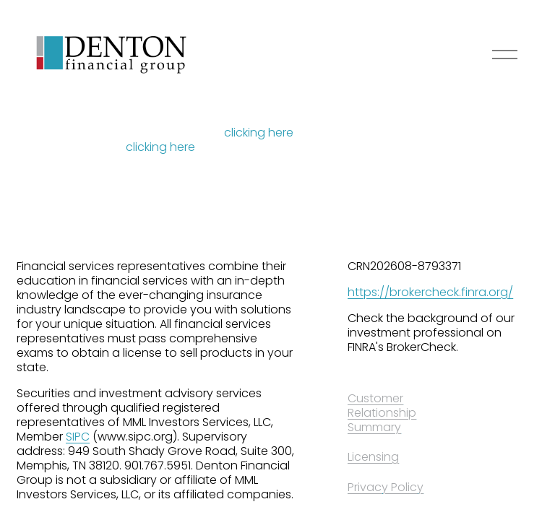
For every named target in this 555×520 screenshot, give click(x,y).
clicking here (258, 132)
